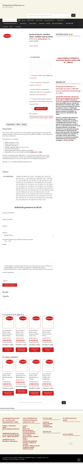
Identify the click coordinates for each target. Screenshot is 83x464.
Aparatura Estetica (49, 20)
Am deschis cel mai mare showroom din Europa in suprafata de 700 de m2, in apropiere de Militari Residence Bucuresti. (68, 99)
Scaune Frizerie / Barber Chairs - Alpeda (41, 118)
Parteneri (5, 26)
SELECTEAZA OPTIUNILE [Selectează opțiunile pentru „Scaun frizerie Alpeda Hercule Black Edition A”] (21, 391)
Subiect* (4, 233)
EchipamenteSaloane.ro (13, 5)
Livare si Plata (27, 435)
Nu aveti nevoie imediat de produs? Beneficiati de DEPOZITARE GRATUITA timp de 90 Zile (41, 101)
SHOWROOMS (69, 23)
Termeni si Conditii (28, 447)
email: (4, 427)
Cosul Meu (18, 26)
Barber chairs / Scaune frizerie (44, 116)
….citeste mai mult (68, 140)
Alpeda (36, 46)
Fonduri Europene (28, 449)
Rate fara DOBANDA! (58, 23)
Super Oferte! (39, 20)
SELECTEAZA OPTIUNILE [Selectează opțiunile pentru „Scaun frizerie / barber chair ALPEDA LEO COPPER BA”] (48, 393)
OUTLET (48, 23)
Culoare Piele (35, 57)
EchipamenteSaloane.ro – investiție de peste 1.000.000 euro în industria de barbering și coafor (68, 89)
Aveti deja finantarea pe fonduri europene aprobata (17, 239)
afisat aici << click (36, 152)
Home (23, 20)
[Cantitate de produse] (31, 108)
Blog (12, 26)
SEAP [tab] (18, 124)
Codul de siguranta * (8, 272)
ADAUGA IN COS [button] (8, 349)
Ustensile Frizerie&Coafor (10, 23)
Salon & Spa (24, 23)
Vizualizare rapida (7, 344)
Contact (25, 426)
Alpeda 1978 (61, 20)
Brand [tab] (24, 124)
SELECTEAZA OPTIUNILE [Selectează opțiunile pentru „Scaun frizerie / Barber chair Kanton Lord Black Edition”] (21, 349)
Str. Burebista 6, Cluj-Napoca (9, 440)
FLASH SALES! (30, 20)
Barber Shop (33, 23)
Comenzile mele (47, 427)
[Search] (73, 15)
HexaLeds (41, 23)
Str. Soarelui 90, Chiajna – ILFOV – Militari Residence (11, 435)
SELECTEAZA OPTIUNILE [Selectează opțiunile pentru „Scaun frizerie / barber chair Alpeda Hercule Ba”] (8, 393)
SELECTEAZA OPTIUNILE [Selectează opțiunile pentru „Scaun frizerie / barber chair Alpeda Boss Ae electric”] (35, 393)
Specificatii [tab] (10, 124)
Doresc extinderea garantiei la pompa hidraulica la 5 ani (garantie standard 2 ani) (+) (40, 92)
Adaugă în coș (41, 108)
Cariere (25, 439)
